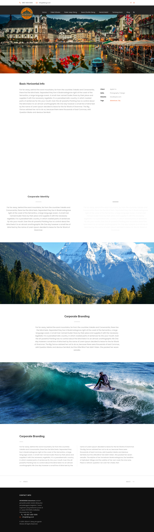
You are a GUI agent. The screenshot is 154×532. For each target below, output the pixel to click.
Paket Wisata (55, 12)
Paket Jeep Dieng (70, 12)
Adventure (113, 101)
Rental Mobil (103, 12)
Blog (128, 12)
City (119, 101)
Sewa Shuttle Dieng (88, 12)
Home (44, 12)
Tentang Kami (117, 12)
